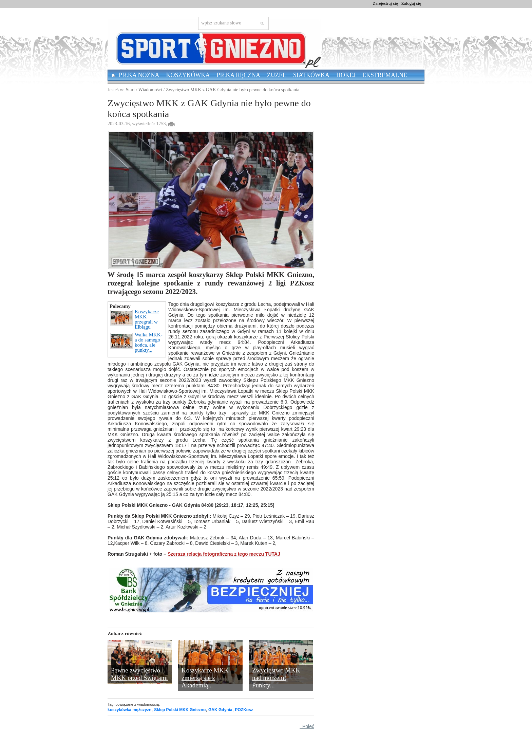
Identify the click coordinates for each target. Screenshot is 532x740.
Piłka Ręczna (239, 75)
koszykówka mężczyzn (129, 709)
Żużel (276, 75)
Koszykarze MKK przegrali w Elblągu (134, 319)
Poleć (307, 726)
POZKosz (244, 709)
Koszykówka (188, 75)
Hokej (346, 75)
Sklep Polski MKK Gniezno (180, 709)
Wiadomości (150, 89)
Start (130, 89)
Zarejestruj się (385, 3)
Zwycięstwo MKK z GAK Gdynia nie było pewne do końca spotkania (232, 89)
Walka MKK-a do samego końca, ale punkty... (136, 342)
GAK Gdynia (220, 709)
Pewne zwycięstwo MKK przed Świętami (139, 674)
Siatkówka (311, 75)
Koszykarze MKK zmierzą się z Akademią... (205, 678)
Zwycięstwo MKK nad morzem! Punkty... (276, 678)
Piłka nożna (139, 75)
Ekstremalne (384, 75)
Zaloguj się (411, 3)
